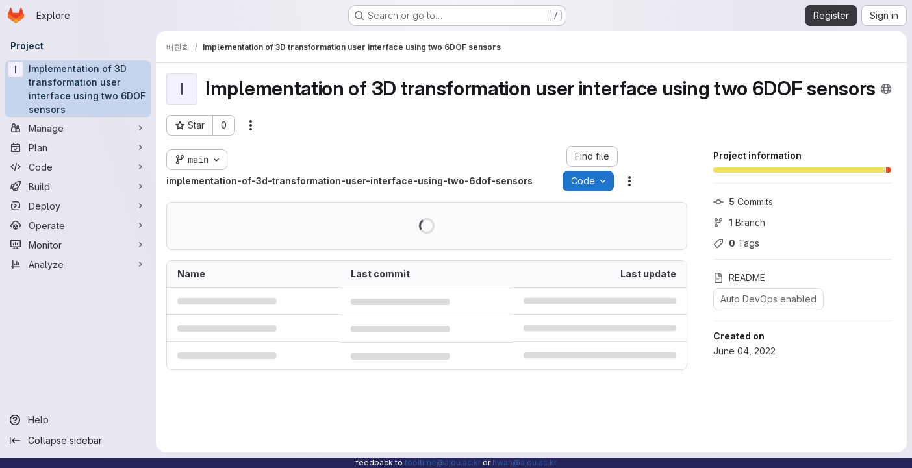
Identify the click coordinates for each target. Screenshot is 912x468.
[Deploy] (78, 206)
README (739, 277)
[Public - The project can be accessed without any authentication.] (886, 89)
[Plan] (78, 147)
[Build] (78, 186)
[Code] (78, 167)
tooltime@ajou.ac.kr (443, 462)
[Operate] (78, 225)
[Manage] (78, 128)
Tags (736, 243)
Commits (743, 201)
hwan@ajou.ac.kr (524, 462)
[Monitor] (78, 245)
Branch (739, 222)
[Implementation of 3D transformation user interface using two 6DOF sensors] (78, 88)
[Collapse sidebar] (78, 441)
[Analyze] (78, 264)
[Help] (78, 420)
